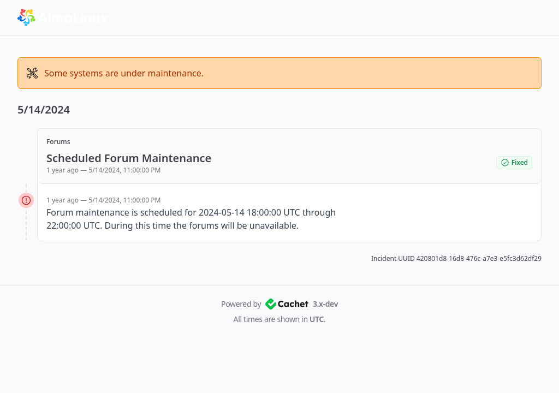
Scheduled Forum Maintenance (128, 158)
